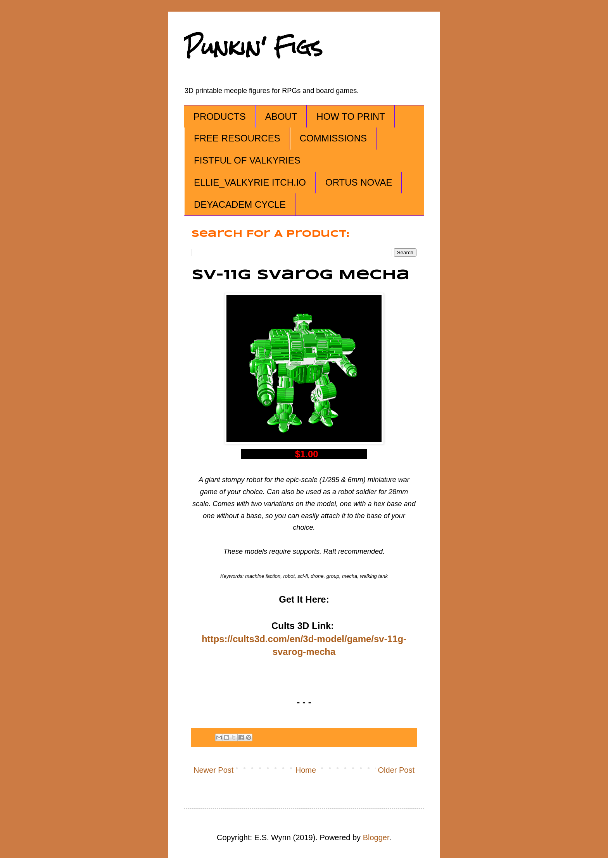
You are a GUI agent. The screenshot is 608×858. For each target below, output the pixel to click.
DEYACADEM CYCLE (240, 204)
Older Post (396, 770)
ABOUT (281, 116)
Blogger (376, 837)
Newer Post (213, 770)
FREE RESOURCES (237, 138)
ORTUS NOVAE (358, 182)
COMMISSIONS (333, 138)
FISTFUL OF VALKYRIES (247, 160)
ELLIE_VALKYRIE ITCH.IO (250, 182)
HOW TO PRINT (350, 116)
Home (305, 770)
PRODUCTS (219, 116)
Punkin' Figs (253, 47)
